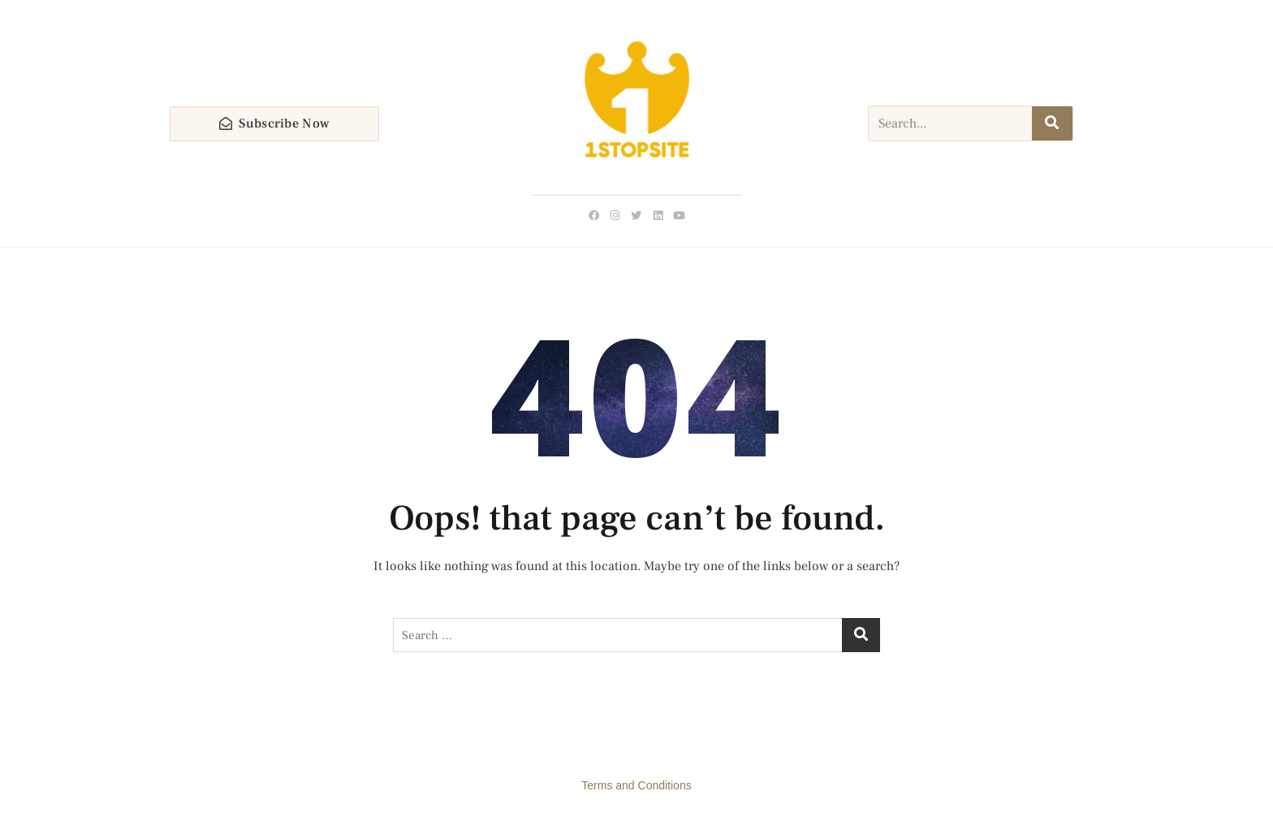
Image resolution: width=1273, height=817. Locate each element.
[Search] (1052, 123)
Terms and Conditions (636, 785)
